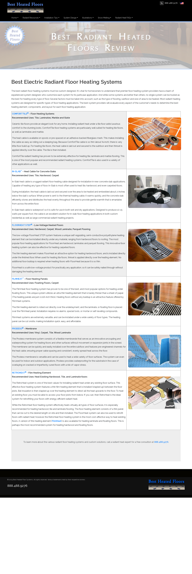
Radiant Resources (31, 18)
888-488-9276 (169, 3)
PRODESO (18, 339)
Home (14, 18)
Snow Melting (104, 18)
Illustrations (87, 18)
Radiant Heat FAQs (123, 18)
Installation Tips (51, 18)
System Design (70, 18)
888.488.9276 (17, 486)
